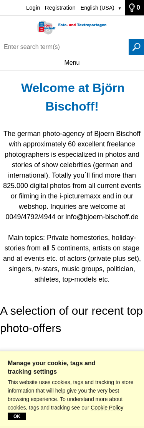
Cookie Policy (107, 408)
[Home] (72, 27)
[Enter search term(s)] (64, 47)
